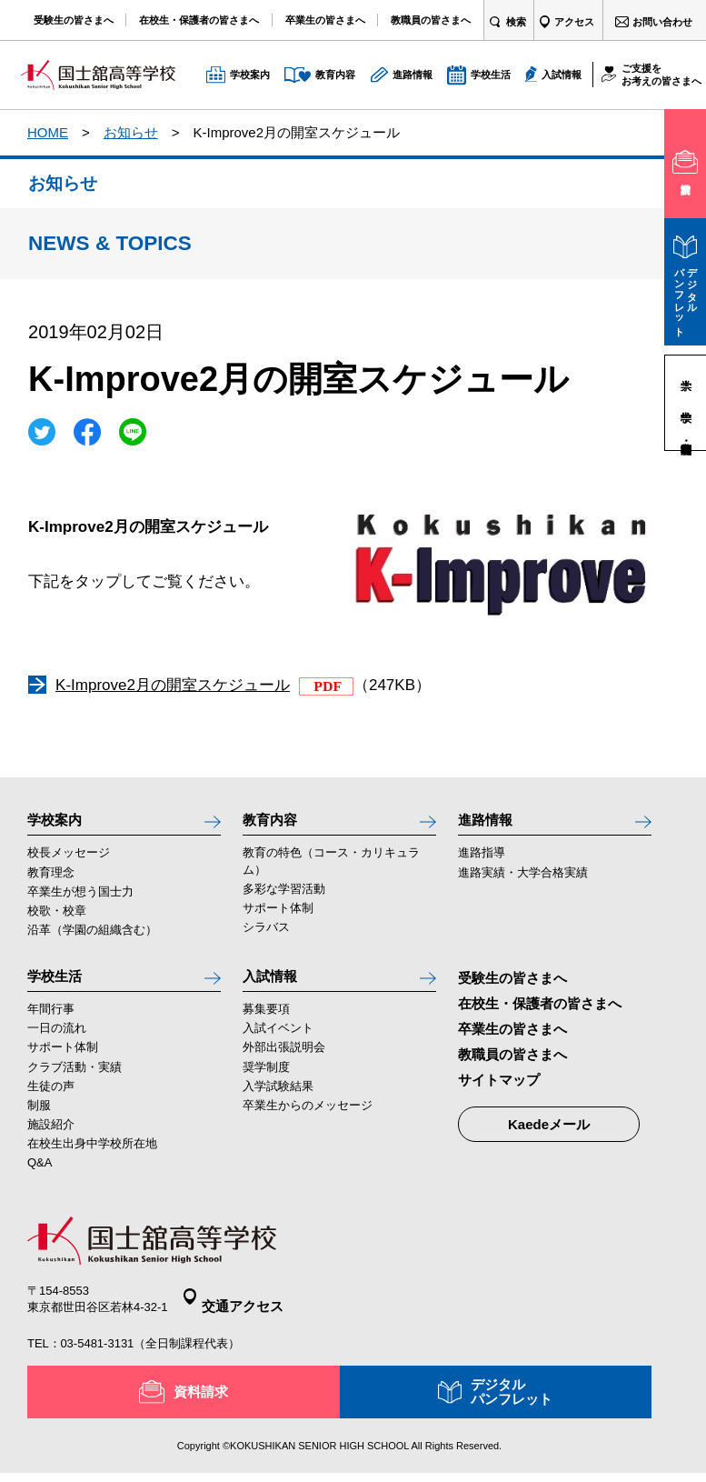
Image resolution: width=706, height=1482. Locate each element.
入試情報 (275, 989)
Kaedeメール (549, 1134)
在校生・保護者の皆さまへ (539, 1012)
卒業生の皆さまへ (512, 1038)
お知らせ (131, 132)
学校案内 (60, 824)
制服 (39, 1123)
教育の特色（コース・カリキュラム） (331, 871)
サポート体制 (278, 917)
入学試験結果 (278, 1104)
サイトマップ (499, 1088)
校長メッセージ (68, 862)
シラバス (266, 936)
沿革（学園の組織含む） (92, 939)
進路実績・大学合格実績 (523, 881)
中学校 (685, 402)
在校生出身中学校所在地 (92, 1161)
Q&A (39, 1180)
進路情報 (490, 824)
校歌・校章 (56, 919)
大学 (685, 370)
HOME (47, 132)
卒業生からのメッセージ (308, 1123)
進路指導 (481, 862)
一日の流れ (56, 1047)
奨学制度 (266, 1085)
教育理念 (51, 881)
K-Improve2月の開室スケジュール (172, 685)
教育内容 (275, 824)
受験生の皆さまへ (512, 987)
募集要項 (266, 1028)
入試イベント (278, 1047)
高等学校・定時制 (685, 434)
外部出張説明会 (284, 1066)
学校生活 (60, 989)
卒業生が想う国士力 (80, 900)
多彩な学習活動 (284, 898)
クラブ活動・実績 (74, 1085)
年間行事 (51, 1028)
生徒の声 (51, 1104)
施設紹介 (51, 1142)
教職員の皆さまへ (512, 1063)
